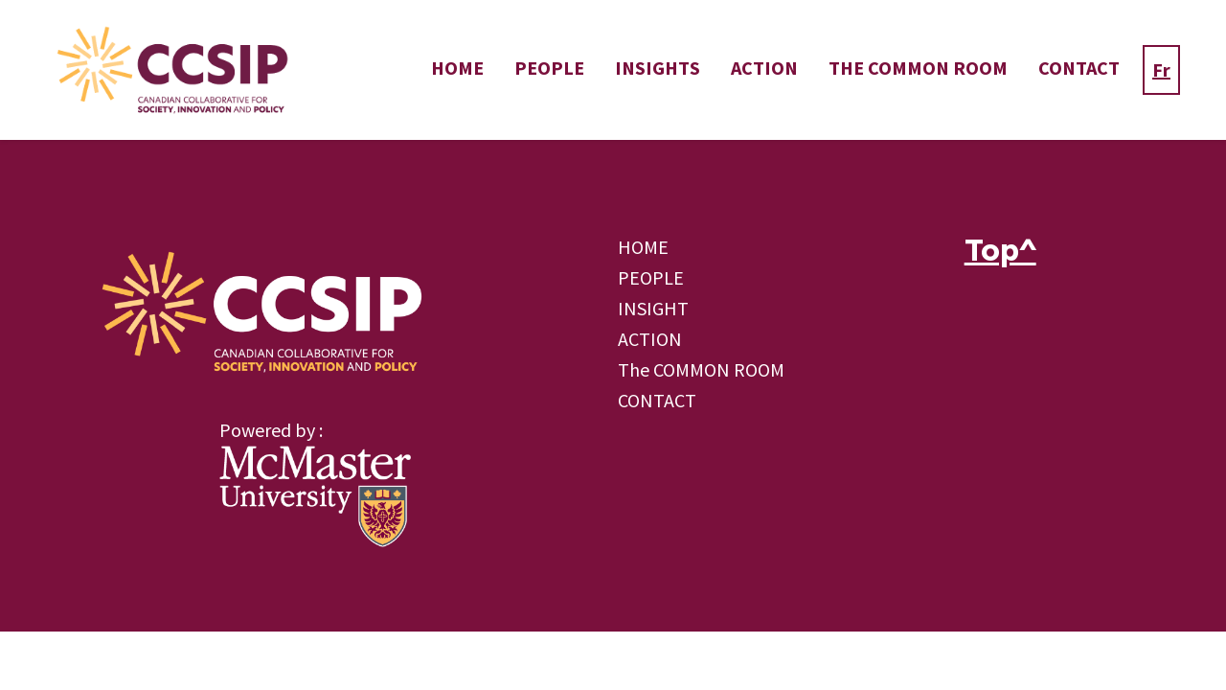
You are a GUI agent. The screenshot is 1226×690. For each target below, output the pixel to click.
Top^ (1000, 249)
